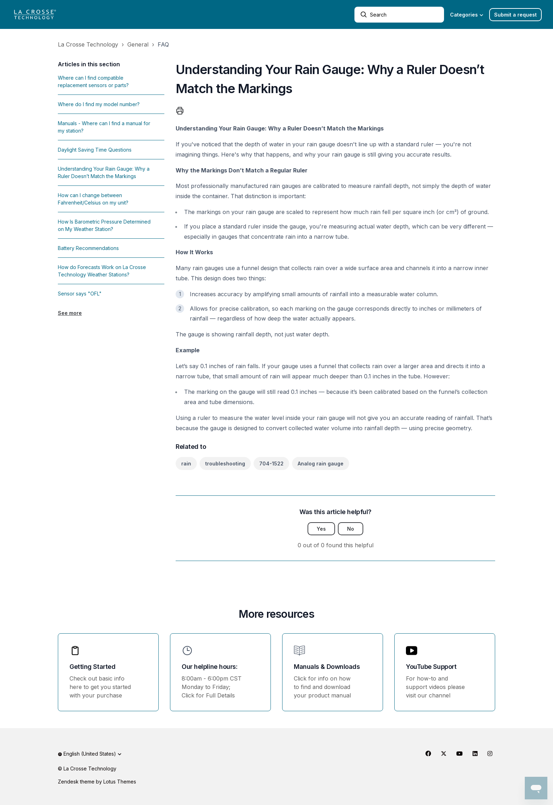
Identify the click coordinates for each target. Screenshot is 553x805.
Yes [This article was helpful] (321, 529)
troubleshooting (225, 463)
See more (70, 313)
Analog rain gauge (321, 463)
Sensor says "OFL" (80, 294)
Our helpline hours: (209, 666)
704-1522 (271, 463)
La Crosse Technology (88, 44)
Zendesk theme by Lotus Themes (97, 782)
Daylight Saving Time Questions (95, 150)
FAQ (163, 44)
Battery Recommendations (88, 248)
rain (186, 463)
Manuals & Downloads (327, 666)
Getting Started (92, 666)
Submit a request (515, 15)
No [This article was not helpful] (350, 529)
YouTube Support (431, 666)
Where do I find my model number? (99, 104)
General (137, 44)
